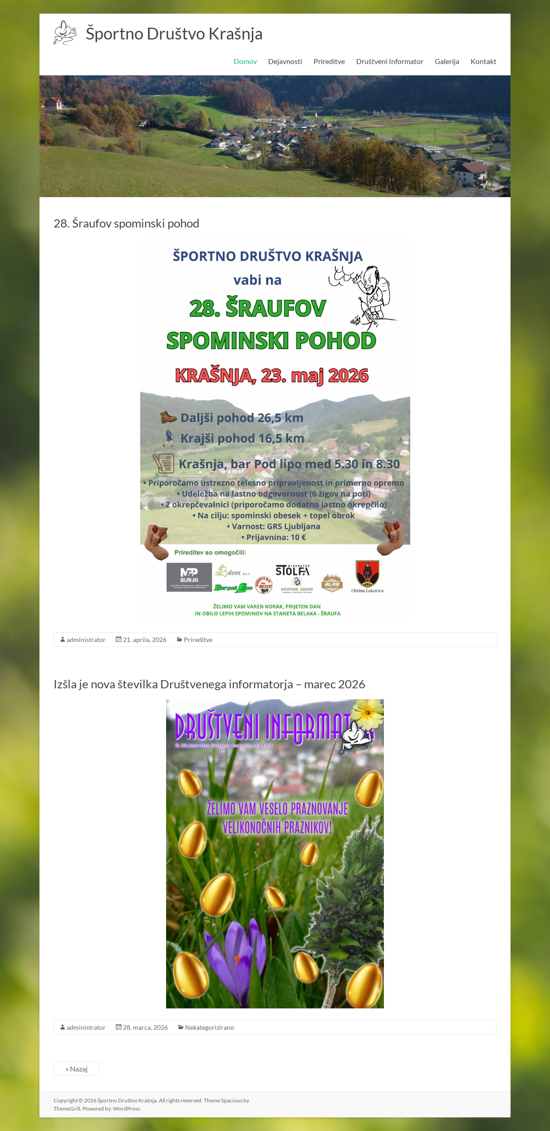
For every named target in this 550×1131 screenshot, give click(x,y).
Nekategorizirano (209, 1027)
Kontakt (483, 61)
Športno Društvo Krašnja (174, 33)
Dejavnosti (285, 61)
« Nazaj (76, 1068)
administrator (86, 639)
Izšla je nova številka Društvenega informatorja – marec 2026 (209, 684)
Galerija (447, 61)
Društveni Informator (389, 61)
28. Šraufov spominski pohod (127, 223)
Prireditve (329, 61)
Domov (245, 61)
